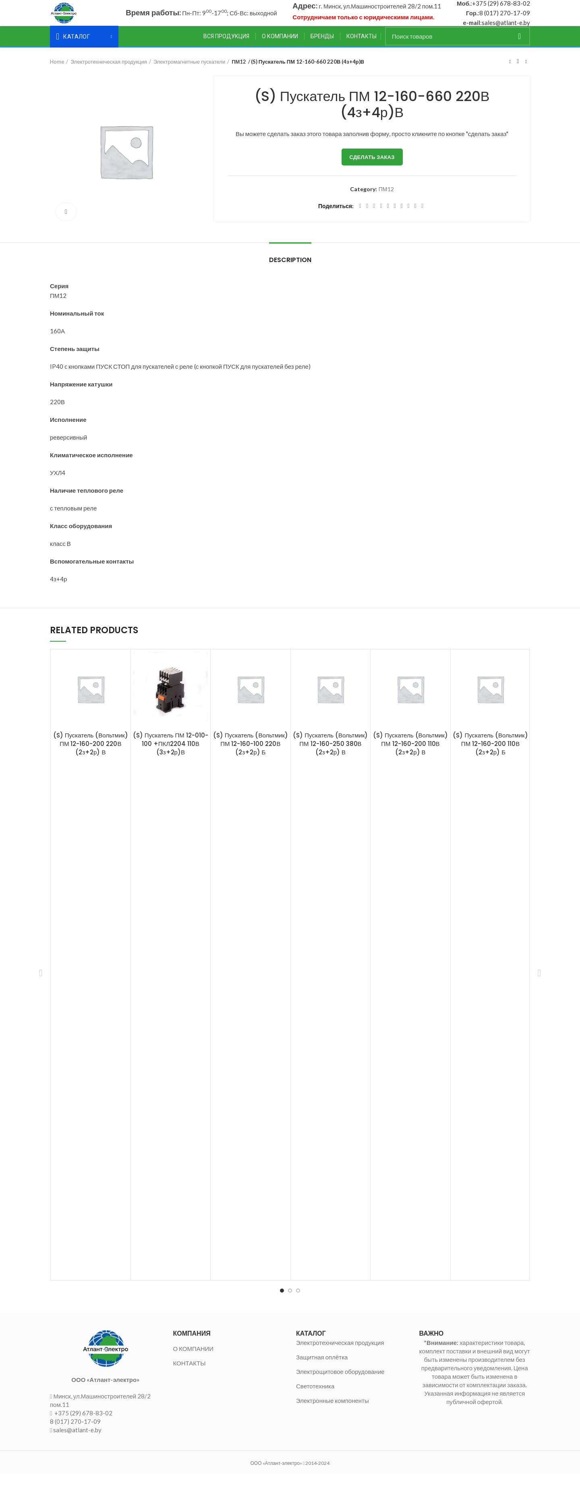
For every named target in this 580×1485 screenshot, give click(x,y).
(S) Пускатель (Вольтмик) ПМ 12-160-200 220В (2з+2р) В (90, 754)
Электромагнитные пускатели (189, 72)
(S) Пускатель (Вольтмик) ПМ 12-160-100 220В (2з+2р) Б (250, 754)
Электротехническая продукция (108, 72)
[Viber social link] (422, 216)
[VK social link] (408, 216)
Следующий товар (526, 72)
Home (57, 72)
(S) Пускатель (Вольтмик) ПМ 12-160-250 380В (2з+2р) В (330, 754)
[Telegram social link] (415, 216)
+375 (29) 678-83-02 (501, 8)
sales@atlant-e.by (506, 27)
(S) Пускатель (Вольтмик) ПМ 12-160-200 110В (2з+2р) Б (490, 754)
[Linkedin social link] (388, 216)
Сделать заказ (372, 167)
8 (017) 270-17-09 (504, 18)
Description (290, 270)
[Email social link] (374, 216)
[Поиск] (457, 46)
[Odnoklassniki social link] (395, 216)
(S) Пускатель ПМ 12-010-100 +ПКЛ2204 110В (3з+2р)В (170, 754)
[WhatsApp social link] (401, 216)
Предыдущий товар (510, 72)
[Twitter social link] (367, 216)
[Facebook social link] (360, 216)
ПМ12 (239, 72)
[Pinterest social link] (380, 216)
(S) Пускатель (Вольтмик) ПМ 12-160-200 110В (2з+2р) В (410, 754)
